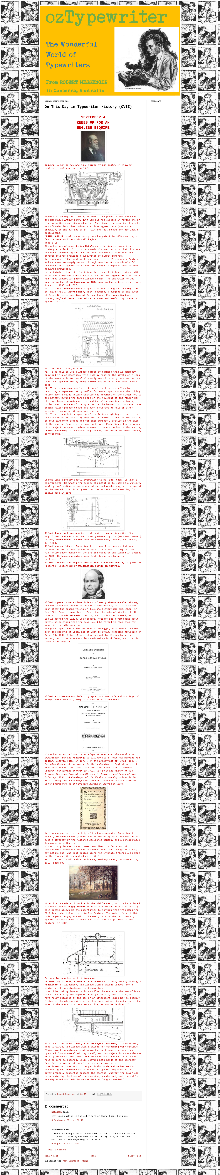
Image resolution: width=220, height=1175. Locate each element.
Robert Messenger (67, 1094)
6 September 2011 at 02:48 (67, 1120)
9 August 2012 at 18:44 (66, 1144)
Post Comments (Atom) (75, 1161)
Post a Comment (57, 1150)
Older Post (134, 1156)
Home (93, 1156)
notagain (57, 1112)
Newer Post (51, 1156)
